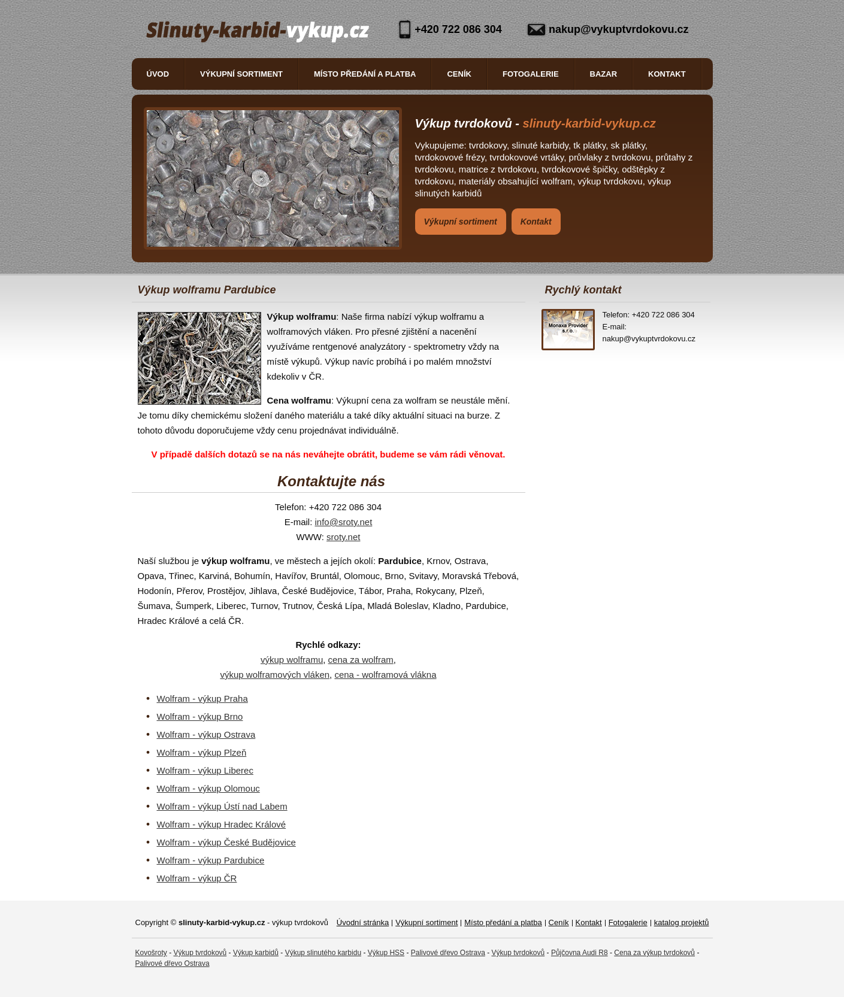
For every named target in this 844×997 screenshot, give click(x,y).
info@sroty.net (344, 522)
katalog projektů (681, 922)
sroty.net (343, 537)
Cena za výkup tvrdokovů (654, 952)
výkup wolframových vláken (275, 674)
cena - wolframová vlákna (385, 674)
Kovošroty (151, 952)
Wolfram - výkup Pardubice (211, 860)
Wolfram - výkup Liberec (205, 770)
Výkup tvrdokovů (200, 952)
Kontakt (667, 73)
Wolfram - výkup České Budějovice (226, 842)
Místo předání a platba (365, 73)
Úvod (158, 73)
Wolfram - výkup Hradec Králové (221, 824)
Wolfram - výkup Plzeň (202, 752)
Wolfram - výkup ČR (197, 878)
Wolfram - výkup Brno (200, 716)
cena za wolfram (361, 659)
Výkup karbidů (256, 952)
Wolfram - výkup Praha (202, 698)
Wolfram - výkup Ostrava (206, 734)
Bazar (604, 73)
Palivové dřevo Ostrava (448, 952)
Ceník (459, 73)
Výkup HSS (386, 952)
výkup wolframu (292, 659)
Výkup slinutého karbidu (323, 952)
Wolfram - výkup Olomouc (208, 788)
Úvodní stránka (363, 922)
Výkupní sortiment (241, 73)
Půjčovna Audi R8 (579, 952)
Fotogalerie (531, 73)
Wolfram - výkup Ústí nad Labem (222, 806)
